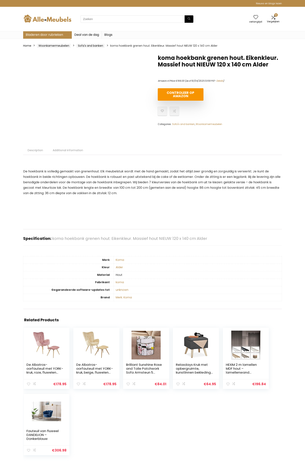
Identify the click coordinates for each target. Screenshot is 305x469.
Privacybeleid (252, 423)
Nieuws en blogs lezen (269, 3)
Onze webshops (212, 439)
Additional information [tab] (68, 150)
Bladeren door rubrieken (44, 34)
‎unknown (122, 290)
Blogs (108, 34)
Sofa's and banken (90, 46)
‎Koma (120, 260)
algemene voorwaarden (259, 429)
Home (27, 46)
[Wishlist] (255, 17)
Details (219, 80)
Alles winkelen (210, 429)
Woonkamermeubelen (54, 46)
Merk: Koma (124, 297)
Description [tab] (35, 150)
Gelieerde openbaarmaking (261, 434)
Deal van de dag (86, 34)
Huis (203, 423)
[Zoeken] (189, 19)
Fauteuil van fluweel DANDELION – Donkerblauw (259, 368)
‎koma (120, 282)
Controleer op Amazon (180, 94)
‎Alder (119, 267)
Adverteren (208, 445)
